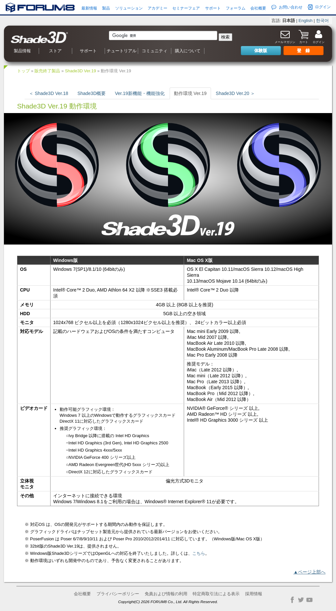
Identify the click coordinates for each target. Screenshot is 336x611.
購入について (187, 50)
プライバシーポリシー (117, 593)
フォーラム (235, 8)
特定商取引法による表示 (216, 593)
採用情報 (253, 593)
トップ (23, 70)
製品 (106, 8)
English (306, 20)
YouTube (309, 600)
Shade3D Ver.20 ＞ (235, 93)
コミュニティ (154, 50)
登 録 (303, 50)
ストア (55, 50)
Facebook (292, 600)
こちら (198, 553)
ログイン (319, 7)
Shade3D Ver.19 (80, 70)
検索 (225, 37)
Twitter (301, 600)
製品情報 (22, 50)
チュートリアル (121, 50)
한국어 (322, 20)
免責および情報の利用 (166, 593)
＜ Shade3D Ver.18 (48, 93)
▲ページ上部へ (309, 572)
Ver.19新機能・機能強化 (140, 93)
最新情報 (89, 8)
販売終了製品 (47, 70)
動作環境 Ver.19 (190, 93)
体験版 (260, 50)
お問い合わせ (287, 7)
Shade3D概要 (91, 93)
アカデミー (157, 8)
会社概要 (258, 8)
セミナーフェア (186, 8)
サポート (213, 8)
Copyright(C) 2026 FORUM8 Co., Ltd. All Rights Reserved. (168, 601)
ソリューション (129, 8)
